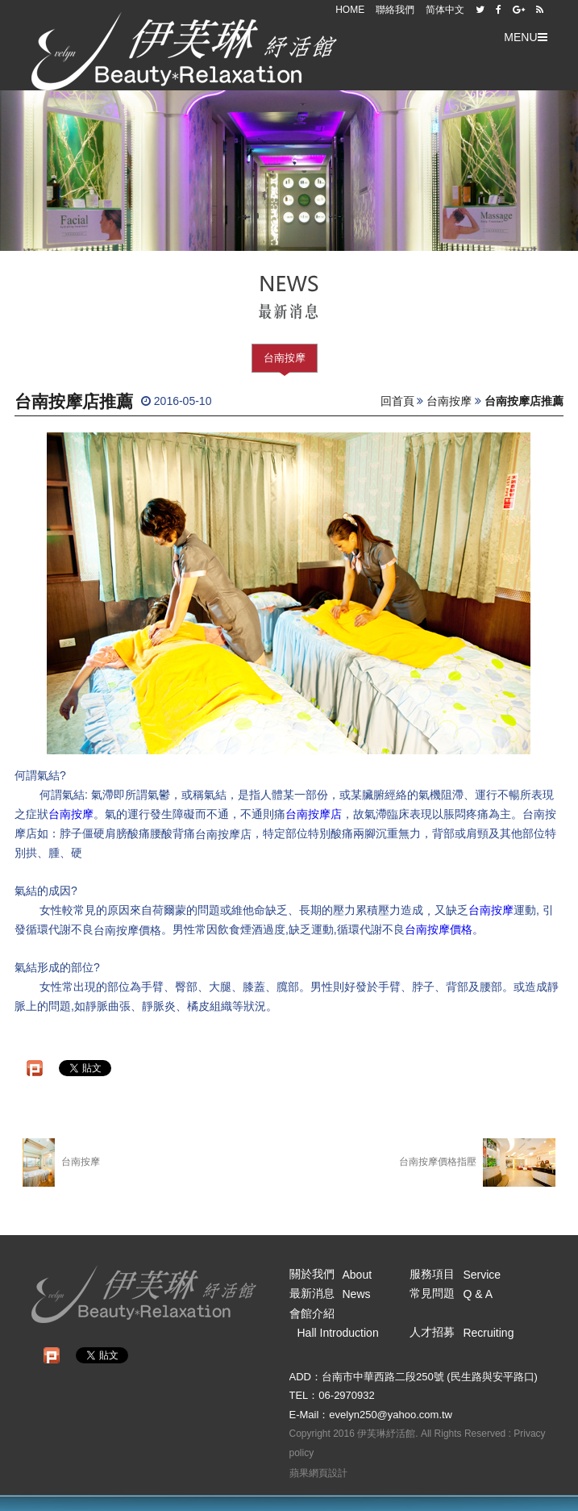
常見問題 (451, 1293)
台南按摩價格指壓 (477, 1162)
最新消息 (330, 1293)
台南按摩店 (313, 814)
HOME (349, 9)
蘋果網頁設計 (318, 1473)
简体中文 (445, 9)
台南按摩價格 (438, 929)
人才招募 (462, 1331)
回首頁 (397, 400)
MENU (525, 37)
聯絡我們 (395, 9)
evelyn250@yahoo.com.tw (390, 1415)
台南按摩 (285, 358)
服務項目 (455, 1273)
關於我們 (330, 1273)
